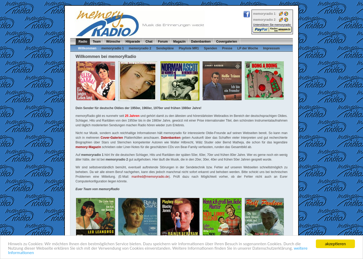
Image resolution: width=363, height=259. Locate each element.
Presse (227, 48)
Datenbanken (201, 41)
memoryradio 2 (140, 48)
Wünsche (113, 41)
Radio (83, 41)
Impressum (271, 48)
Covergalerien (226, 41)
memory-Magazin (88, 147)
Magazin (179, 41)
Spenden (210, 48)
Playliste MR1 (189, 48)
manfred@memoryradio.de (150, 176)
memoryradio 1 (112, 48)
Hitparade (133, 41)
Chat (149, 41)
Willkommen (87, 48)
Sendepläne (165, 48)
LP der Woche (247, 48)
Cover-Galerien (112, 138)
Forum (163, 41)
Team (97, 41)
